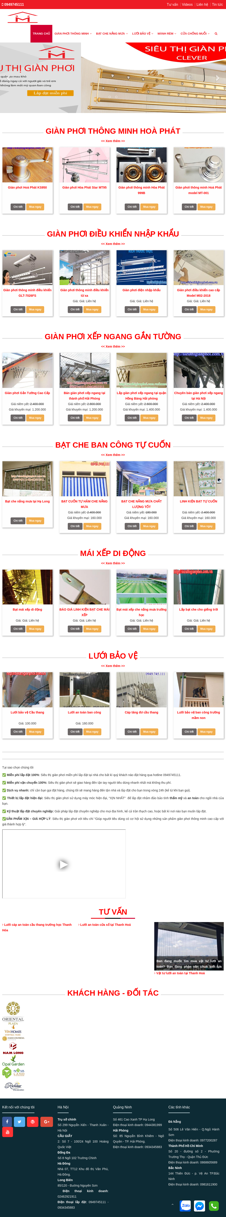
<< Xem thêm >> (113, 141)
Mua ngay (35, 206)
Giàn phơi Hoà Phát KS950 (27, 187)
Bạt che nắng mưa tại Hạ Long (27, 501)
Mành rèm (167, 33)
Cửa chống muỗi (195, 33)
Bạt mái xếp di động (27, 609)
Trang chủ (41, 33)
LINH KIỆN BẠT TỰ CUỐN (198, 501)
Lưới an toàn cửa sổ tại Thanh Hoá (104, 924)
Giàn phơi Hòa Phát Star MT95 (84, 187)
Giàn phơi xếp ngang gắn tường (113, 336)
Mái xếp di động (113, 553)
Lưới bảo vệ (142, 33)
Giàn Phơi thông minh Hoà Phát (113, 131)
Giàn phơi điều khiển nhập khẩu (113, 234)
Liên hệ (202, 4)
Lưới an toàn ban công (84, 712)
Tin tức (217, 4)
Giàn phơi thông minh (73, 33)
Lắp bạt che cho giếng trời (198, 609)
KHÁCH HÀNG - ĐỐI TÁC (113, 993)
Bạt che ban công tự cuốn (113, 445)
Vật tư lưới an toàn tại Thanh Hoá (179, 973)
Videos (187, 4)
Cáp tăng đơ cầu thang (141, 712)
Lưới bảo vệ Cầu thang (27, 712)
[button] (9, 78)
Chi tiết (18, 206)
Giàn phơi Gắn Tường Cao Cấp (27, 393)
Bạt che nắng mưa (112, 33)
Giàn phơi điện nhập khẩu (141, 290)
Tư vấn (172, 4)
